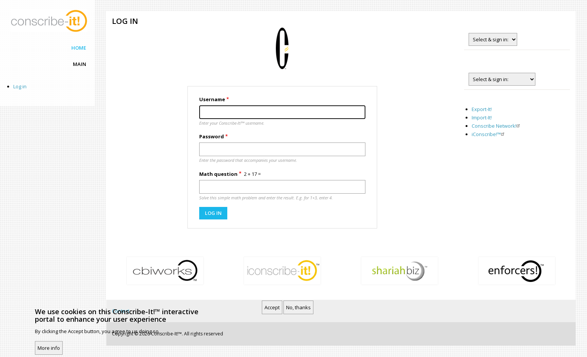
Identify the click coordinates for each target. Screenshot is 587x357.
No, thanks (298, 307)
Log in (20, 86)
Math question (218, 174)
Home (78, 47)
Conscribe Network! (497, 125)
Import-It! (482, 117)
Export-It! (482, 109)
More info (49, 347)
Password (211, 136)
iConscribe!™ (489, 134)
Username (212, 99)
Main (79, 64)
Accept (272, 307)
